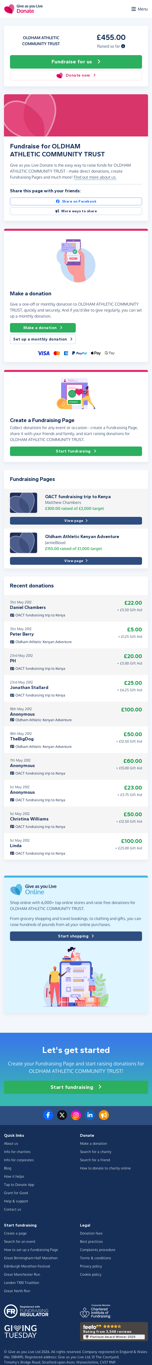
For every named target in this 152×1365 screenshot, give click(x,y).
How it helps (14, 1176)
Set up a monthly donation (43, 339)
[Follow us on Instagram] (76, 1118)
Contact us (12, 1209)
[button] (123, 46)
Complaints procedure (97, 1250)
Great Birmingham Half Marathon (31, 1258)
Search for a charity (95, 1151)
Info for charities (17, 1151)
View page (75, 520)
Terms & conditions (95, 1258)
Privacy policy (91, 1266)
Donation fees (91, 1233)
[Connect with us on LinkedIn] (90, 1118)
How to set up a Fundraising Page (31, 1250)
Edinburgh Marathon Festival (27, 1266)
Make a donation (42, 328)
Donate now (75, 75)
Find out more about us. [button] (95, 177)
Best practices (91, 1241)
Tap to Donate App (19, 1184)
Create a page (15, 1233)
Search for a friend (95, 1160)
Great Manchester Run (22, 1274)
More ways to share (76, 211)
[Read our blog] (104, 1118)
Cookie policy (90, 1274)
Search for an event (19, 1241)
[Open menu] (139, 9)
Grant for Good (16, 1193)
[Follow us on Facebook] (48, 1118)
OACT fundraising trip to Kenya (78, 496)
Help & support (16, 1201)
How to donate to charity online (105, 1168)
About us (11, 1143)
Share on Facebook (76, 201)
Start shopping (76, 936)
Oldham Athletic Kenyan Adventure (82, 536)
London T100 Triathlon (21, 1282)
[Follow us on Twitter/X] (62, 1118)
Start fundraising (76, 451)
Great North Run (17, 1291)
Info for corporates (19, 1160)
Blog (7, 1168)
